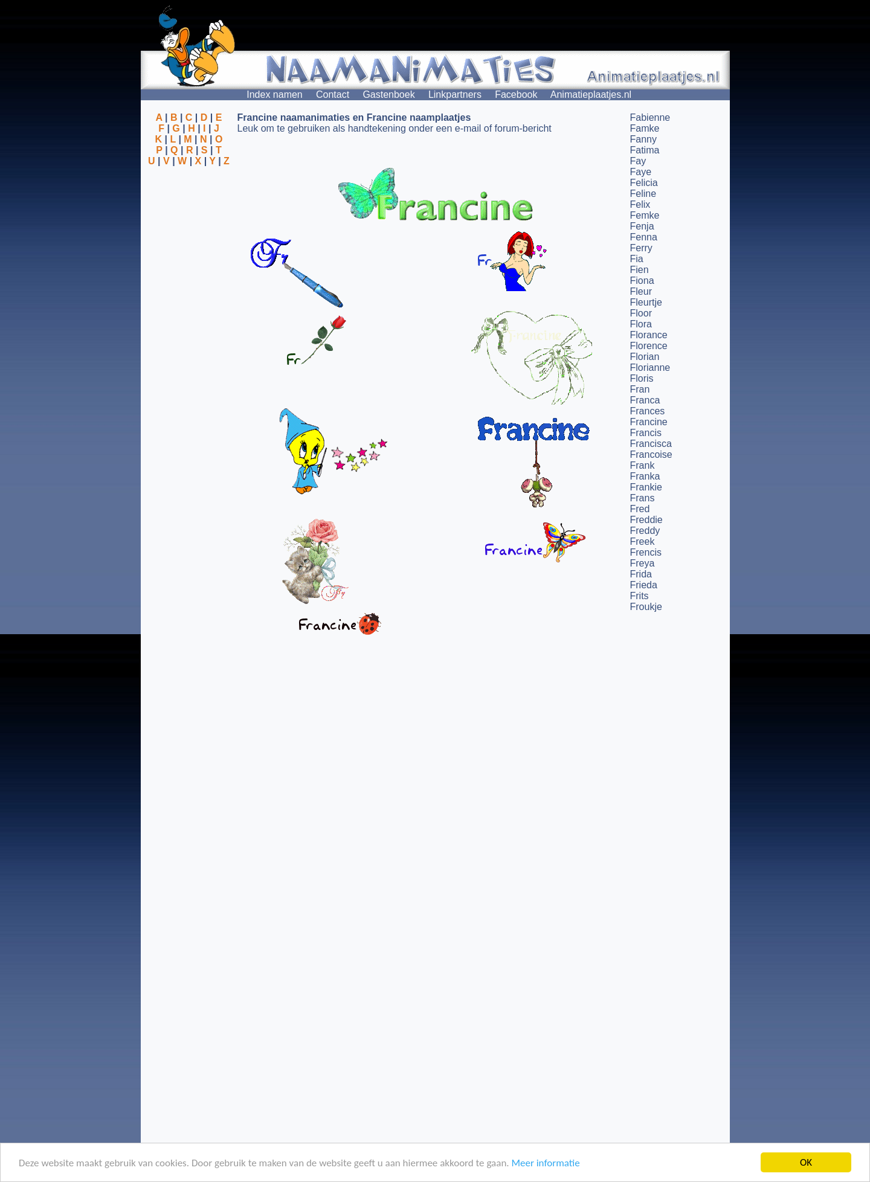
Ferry (641, 248)
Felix (640, 204)
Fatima (645, 150)
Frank (642, 465)
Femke (645, 215)
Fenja (642, 226)
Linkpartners (455, 94)
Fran (640, 389)
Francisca (651, 443)
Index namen (274, 94)
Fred (640, 509)
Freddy (645, 530)
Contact (332, 94)
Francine (649, 422)
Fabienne (650, 117)
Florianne (650, 367)
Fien (639, 270)
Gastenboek (388, 94)
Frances (647, 411)
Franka (645, 476)
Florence (649, 346)
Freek (642, 541)
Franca (645, 400)
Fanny (643, 139)
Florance (649, 335)
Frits (639, 596)
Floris (642, 378)
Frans (642, 498)
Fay (638, 161)
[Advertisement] (189, 225)
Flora (641, 324)
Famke (645, 128)
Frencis (646, 552)
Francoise (651, 454)
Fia (636, 259)
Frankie (646, 487)
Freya (642, 563)
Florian (645, 357)
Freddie (646, 520)
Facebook (516, 94)
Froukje (646, 607)
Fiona (642, 280)
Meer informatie (545, 1163)
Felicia (644, 183)
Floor (641, 313)
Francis (646, 433)
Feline (643, 193)
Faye (641, 172)
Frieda (643, 585)
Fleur (641, 291)
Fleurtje (646, 302)
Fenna (643, 237)
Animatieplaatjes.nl (590, 94)
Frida (641, 574)
